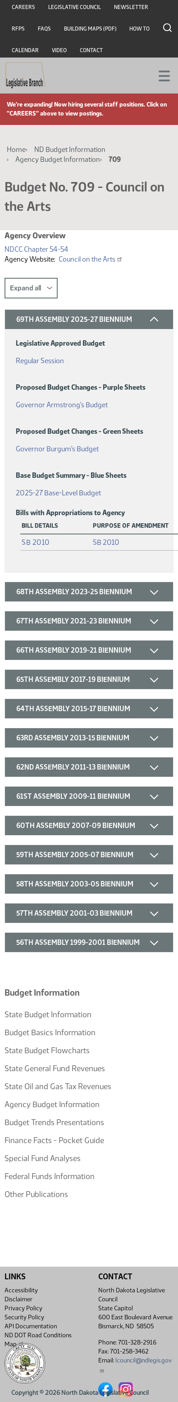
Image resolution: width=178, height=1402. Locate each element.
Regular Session (40, 359)
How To (139, 29)
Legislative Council (74, 7)
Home (16, 149)
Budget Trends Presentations (54, 1122)
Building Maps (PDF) (90, 29)
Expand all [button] (31, 288)
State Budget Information (48, 1014)
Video (59, 50)
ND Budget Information (69, 149)
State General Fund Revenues (55, 1068)
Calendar (25, 50)
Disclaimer (18, 1299)
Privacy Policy (23, 1308)
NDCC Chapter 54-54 (36, 249)
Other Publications (36, 1194)
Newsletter (131, 7)
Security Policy (24, 1317)
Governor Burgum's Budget (57, 447)
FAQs (44, 29)
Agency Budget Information (57, 159)
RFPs (18, 29)
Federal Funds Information (50, 1176)
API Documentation (31, 1326)
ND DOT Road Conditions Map (38, 1339)
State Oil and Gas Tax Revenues (58, 1086)
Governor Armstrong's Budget (62, 403)
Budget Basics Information (50, 1032)
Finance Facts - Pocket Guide (54, 1140)
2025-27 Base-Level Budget (58, 491)
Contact (91, 50)
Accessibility (21, 1290)
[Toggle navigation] (160, 75)
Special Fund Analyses (43, 1158)
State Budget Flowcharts (47, 1050)
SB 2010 (36, 542)
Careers (23, 7)
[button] (89, 319)
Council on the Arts (91, 259)
